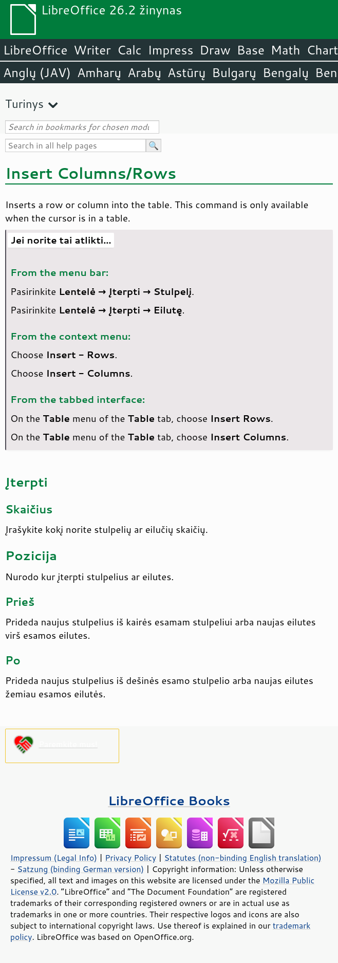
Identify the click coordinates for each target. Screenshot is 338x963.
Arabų (144, 72)
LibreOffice (35, 50)
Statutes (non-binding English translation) (242, 857)
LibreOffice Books (169, 800)
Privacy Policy (130, 857)
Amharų (99, 72)
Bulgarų (234, 72)
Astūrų (186, 72)
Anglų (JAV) (37, 72)
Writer (91, 50)
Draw (214, 50)
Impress (171, 50)
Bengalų (285, 72)
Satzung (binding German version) (80, 869)
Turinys (24, 104)
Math (286, 50)
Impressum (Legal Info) (53, 857)
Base (251, 50)
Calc (129, 50)
